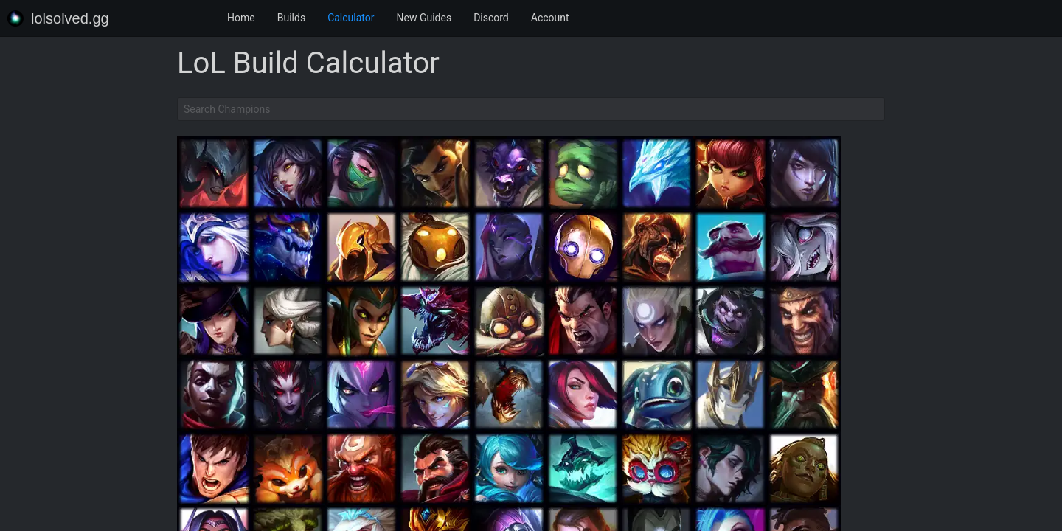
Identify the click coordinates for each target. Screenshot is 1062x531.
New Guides (424, 18)
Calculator (350, 18)
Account (550, 18)
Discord (491, 18)
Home (241, 18)
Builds (291, 18)
